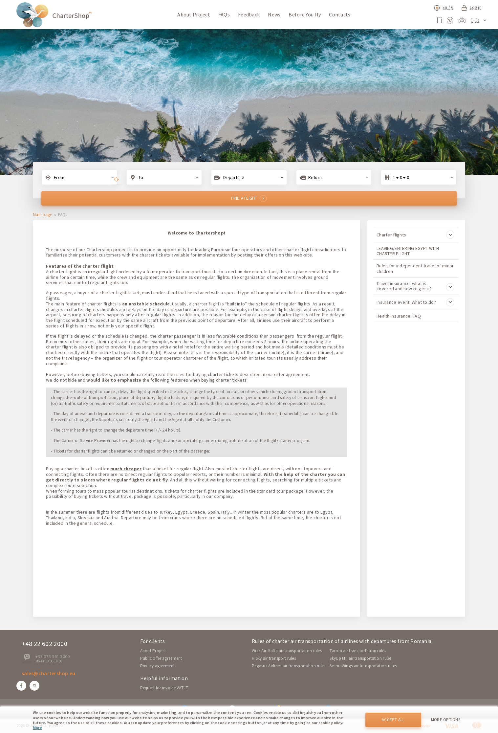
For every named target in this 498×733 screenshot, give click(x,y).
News (274, 14)
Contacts (339, 14)
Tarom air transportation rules (358, 651)
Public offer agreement (161, 658)
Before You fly (305, 14)
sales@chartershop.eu (49, 673)
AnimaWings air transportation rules (363, 666)
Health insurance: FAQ (399, 316)
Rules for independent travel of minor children (415, 268)
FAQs (224, 14)
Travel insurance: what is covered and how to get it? (415, 286)
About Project (193, 14)
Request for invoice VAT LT (164, 688)
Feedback (249, 14)
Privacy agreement (157, 666)
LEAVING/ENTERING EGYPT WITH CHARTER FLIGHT (408, 251)
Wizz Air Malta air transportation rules (287, 651)
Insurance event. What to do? (415, 302)
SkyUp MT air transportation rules (360, 658)
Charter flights (415, 235)
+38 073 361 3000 (52, 656)
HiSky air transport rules (274, 658)
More (37, 727)
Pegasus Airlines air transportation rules (288, 666)
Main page (42, 214)
